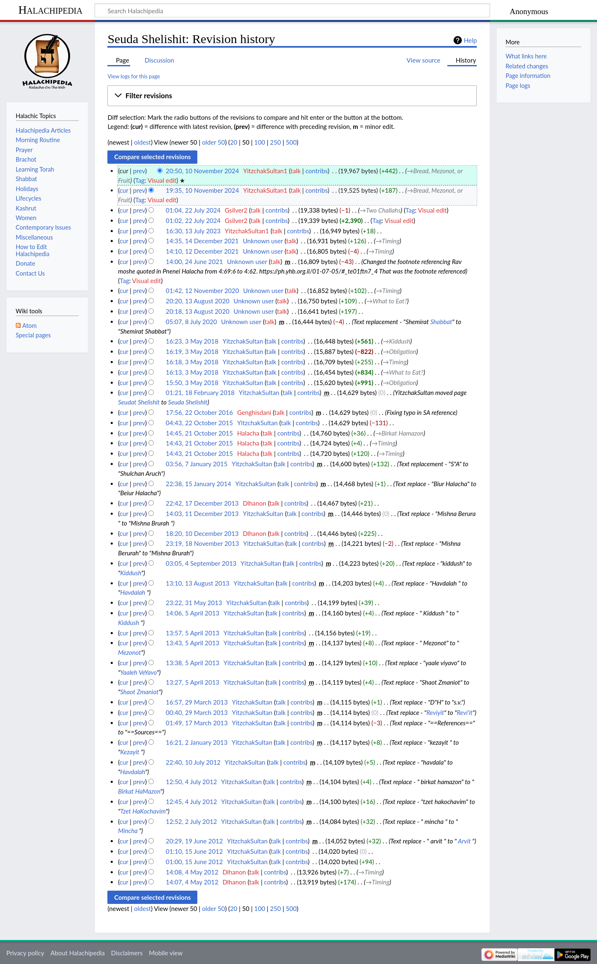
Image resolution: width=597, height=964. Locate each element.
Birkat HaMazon (139, 791)
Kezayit (129, 752)
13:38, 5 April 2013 (192, 662)
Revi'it (465, 712)
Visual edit (162, 180)
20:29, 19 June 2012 (194, 841)
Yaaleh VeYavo (138, 672)
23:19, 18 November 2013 (202, 543)
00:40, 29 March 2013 (197, 712)
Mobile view (165, 953)
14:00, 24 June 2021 (194, 261)
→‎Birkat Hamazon (399, 433)
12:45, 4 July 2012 (191, 801)
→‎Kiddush (396, 341)
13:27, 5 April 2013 (192, 682)
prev (139, 170)
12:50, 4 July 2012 (191, 781)
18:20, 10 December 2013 (202, 533)
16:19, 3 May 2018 (192, 351)
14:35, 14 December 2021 (202, 241)
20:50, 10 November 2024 (202, 170)
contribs (317, 170)
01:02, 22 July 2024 (193, 220)
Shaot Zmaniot (139, 691)
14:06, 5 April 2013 (192, 613)
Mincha (128, 830)
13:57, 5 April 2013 (192, 633)
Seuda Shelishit (187, 402)
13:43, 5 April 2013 (192, 643)
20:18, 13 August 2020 (197, 311)
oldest (142, 142)
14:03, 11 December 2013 (202, 513)
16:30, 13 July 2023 (193, 231)
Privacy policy (25, 953)
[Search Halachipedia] (292, 10)
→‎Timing (388, 241)
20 (234, 142)
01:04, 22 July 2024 (193, 210)
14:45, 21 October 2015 (199, 433)
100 (259, 142)
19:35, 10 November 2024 (202, 190)
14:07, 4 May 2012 (192, 882)
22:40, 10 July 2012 (193, 762)
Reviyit (435, 712)
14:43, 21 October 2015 (199, 443)
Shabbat (441, 321)
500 (291, 142)
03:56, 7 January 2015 (197, 463)
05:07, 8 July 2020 (191, 321)
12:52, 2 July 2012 (191, 821)
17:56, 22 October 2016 (199, 412)
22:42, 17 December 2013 (202, 503)
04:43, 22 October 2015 (199, 422)
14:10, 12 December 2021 (202, 251)
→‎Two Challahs (380, 210)
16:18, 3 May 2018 (192, 362)
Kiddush (130, 572)
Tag (140, 180)
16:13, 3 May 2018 (192, 372)
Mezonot (129, 652)
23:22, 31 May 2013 (194, 602)
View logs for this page (133, 76)
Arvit (464, 841)
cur (123, 190)
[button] (292, 95)
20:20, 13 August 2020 (197, 301)
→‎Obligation (399, 351)
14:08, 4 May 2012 (192, 872)
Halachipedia (50, 9)
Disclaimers (127, 953)
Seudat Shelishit (139, 402)
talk (296, 170)
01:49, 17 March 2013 (197, 723)
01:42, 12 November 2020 (202, 290)
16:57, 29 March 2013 (197, 702)
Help (470, 40)
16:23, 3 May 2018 (192, 341)
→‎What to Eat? (386, 301)
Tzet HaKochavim (142, 811)
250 (275, 142)
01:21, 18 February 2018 (200, 392)
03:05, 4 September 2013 (201, 563)
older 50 (213, 142)
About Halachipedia (78, 953)
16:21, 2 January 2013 (197, 742)
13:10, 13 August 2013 (197, 583)
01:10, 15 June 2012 (194, 851)
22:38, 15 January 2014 (198, 483)
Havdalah (132, 592)
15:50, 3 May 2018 (192, 382)
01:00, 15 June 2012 (194, 861)
